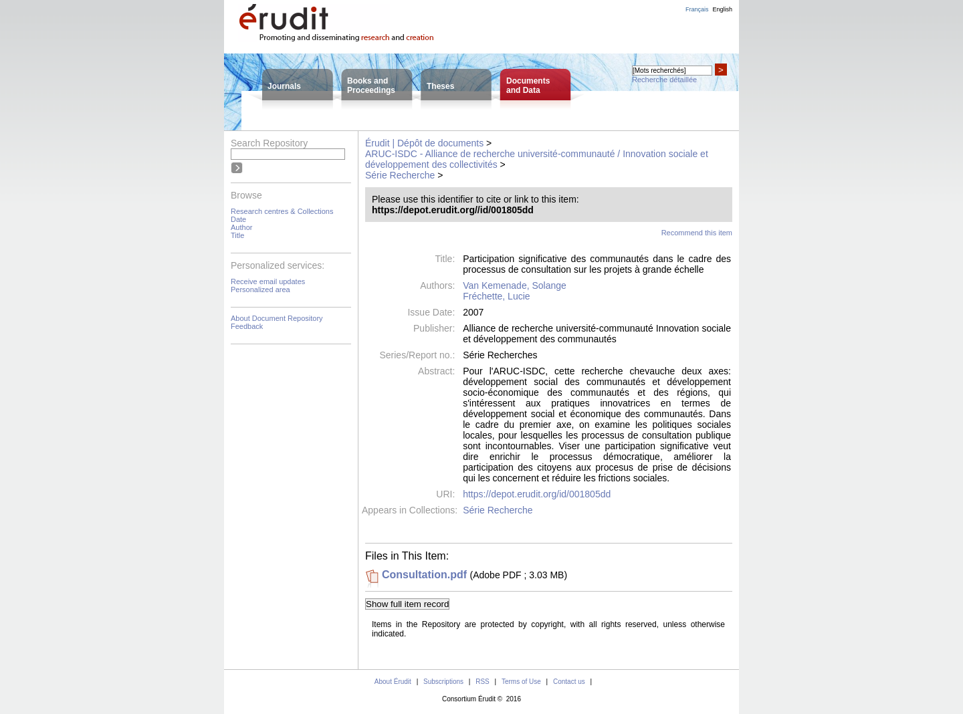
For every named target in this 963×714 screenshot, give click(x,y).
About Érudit (392, 681)
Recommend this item (696, 233)
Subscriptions (443, 681)
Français (697, 9)
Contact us (569, 681)
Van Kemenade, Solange (514, 285)
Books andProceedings (371, 85)
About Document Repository (277, 318)
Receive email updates (268, 281)
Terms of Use (521, 681)
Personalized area (260, 289)
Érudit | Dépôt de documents (424, 143)
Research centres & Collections (282, 211)
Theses (440, 86)
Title (237, 235)
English (722, 9)
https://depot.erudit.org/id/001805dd (537, 494)
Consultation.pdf (424, 574)
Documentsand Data (528, 85)
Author (241, 227)
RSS (482, 681)
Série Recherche (400, 175)
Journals (284, 86)
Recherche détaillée (664, 80)
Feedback (247, 326)
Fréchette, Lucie (496, 296)
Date (238, 219)
